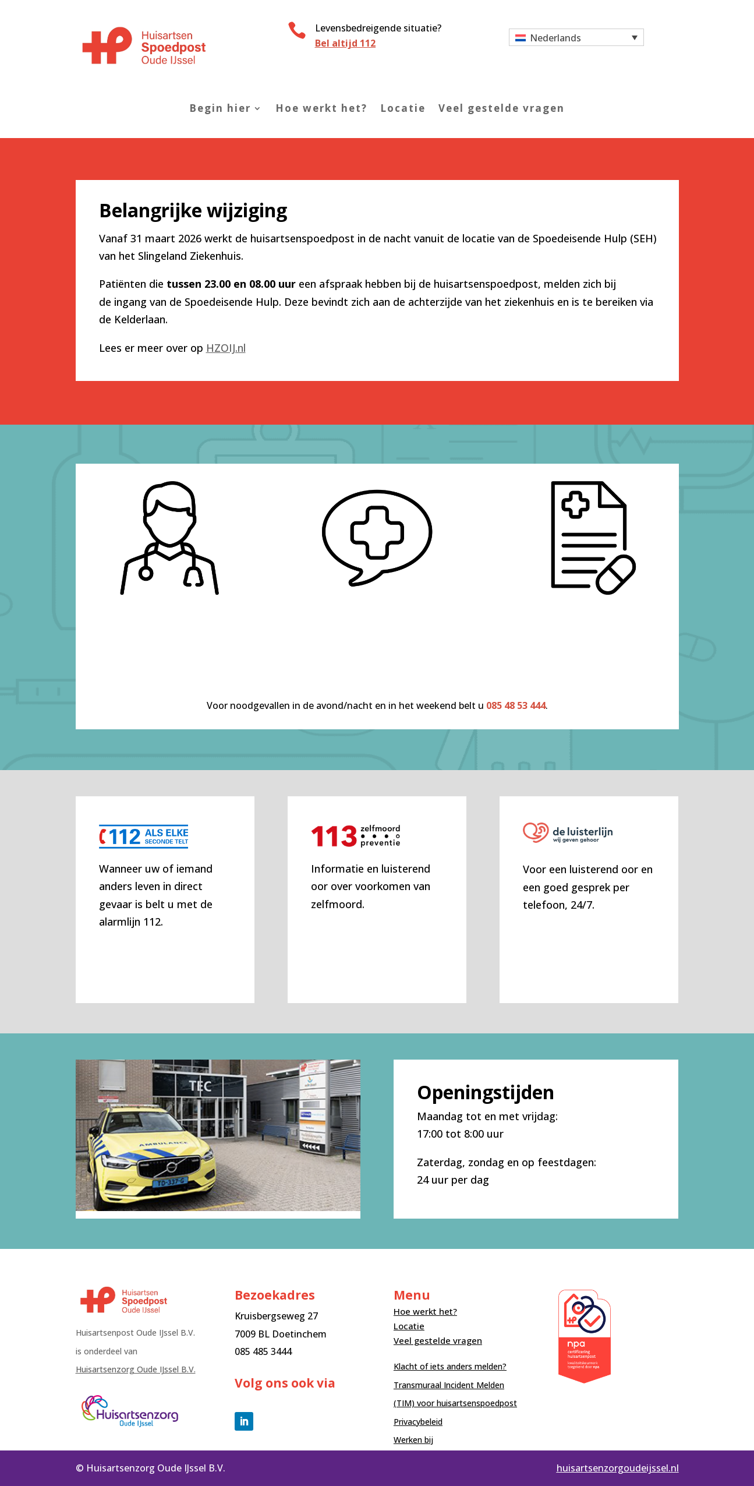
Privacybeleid (418, 1421)
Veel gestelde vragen (501, 108)
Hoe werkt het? (321, 108)
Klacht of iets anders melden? (450, 1366)
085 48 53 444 (516, 705)
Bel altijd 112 (345, 43)
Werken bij (413, 1439)
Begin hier (220, 108)
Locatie (403, 108)
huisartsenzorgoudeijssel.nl (618, 1468)
